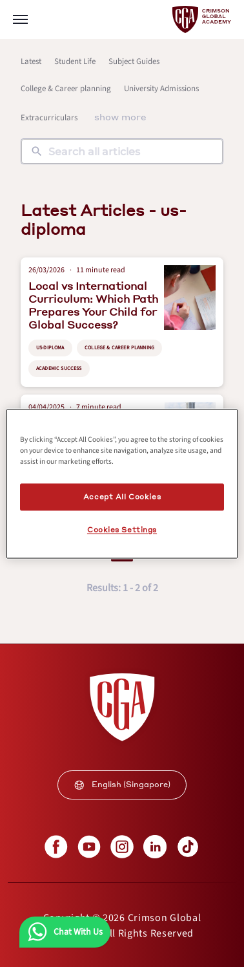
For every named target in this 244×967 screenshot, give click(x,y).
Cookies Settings (122, 529)
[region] (122, 483)
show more (120, 116)
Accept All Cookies (122, 496)
